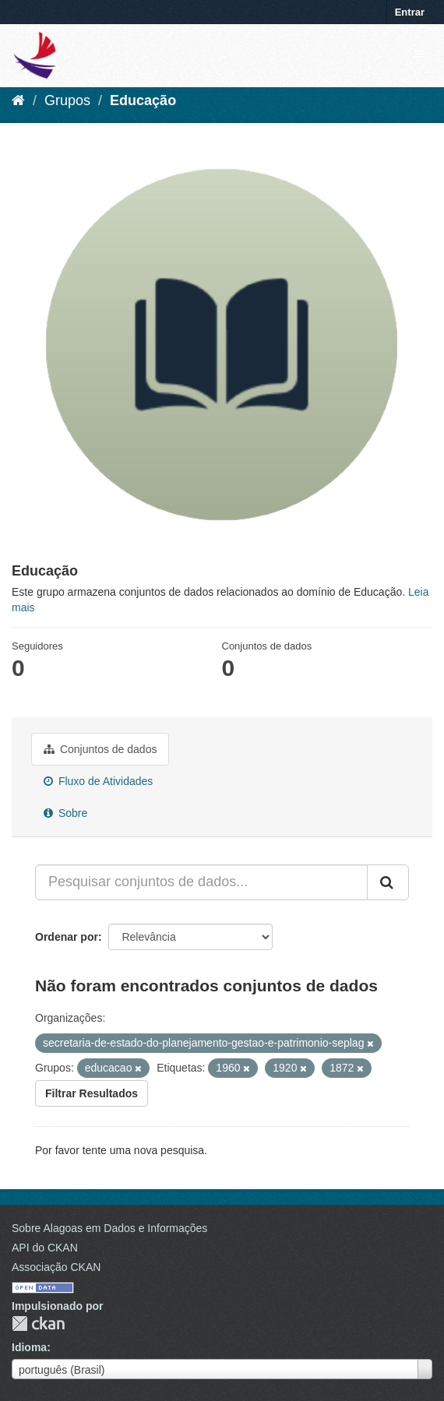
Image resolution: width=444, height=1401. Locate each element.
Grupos (67, 100)
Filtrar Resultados (91, 1093)
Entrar (410, 12)
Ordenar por (66, 937)
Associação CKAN (56, 1267)
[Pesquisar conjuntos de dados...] (201, 882)
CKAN (38, 1323)
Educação (143, 100)
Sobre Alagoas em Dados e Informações (109, 1228)
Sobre (65, 813)
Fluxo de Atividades (98, 781)
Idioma (29, 1347)
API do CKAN (45, 1247)
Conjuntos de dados (100, 749)
